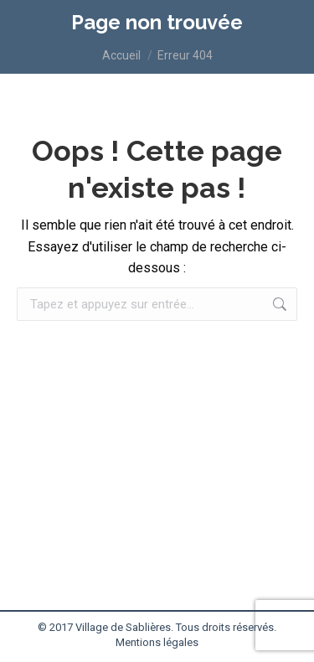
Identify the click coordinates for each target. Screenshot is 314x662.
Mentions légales (157, 642)
